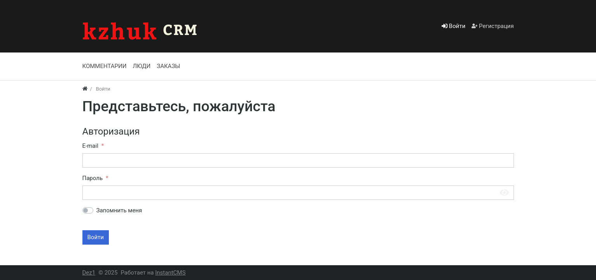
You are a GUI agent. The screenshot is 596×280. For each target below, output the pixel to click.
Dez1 (89, 272)
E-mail (90, 145)
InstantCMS (170, 272)
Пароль (92, 178)
